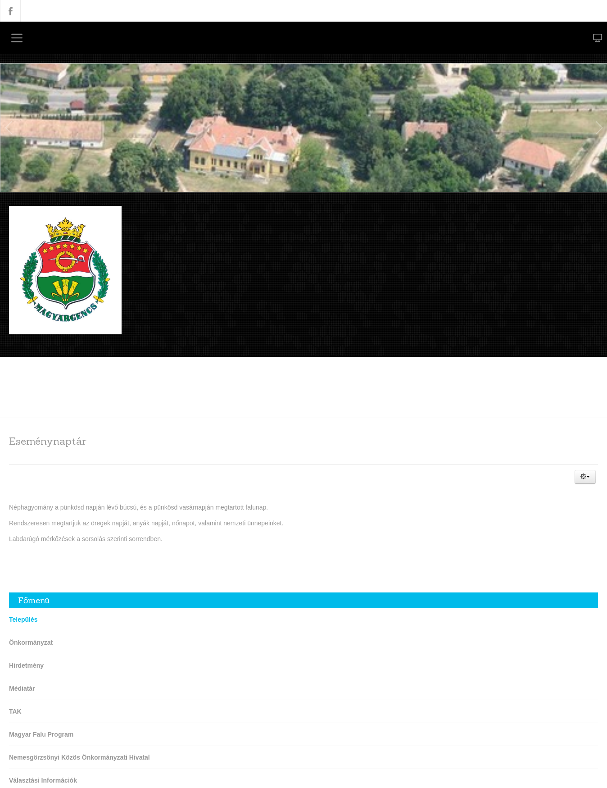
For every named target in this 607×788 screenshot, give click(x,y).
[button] (585, 477)
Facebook (10, 11)
